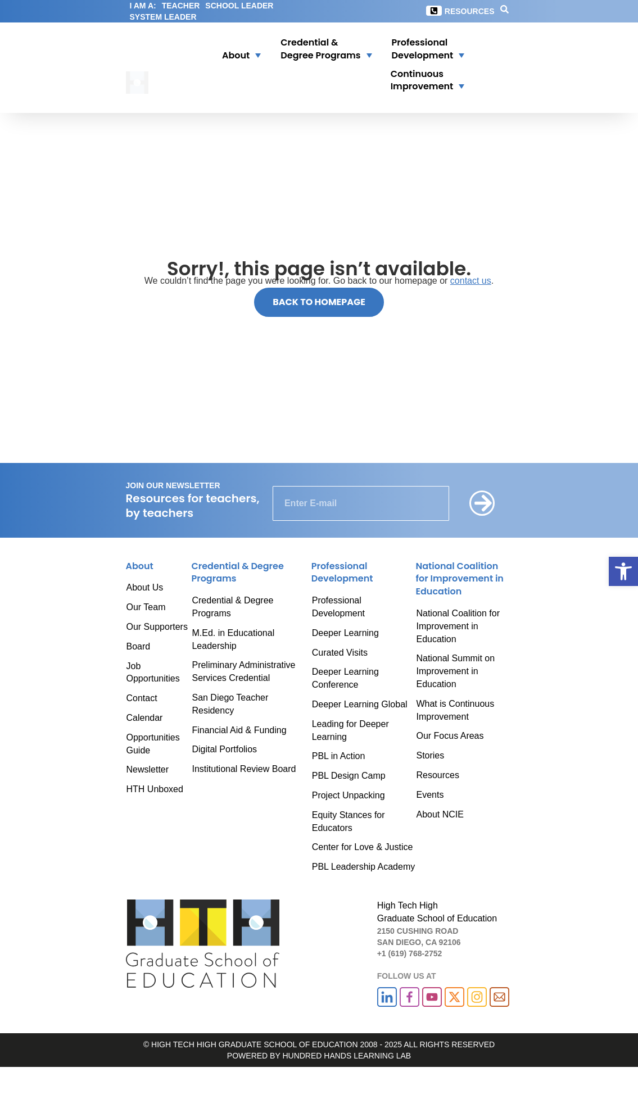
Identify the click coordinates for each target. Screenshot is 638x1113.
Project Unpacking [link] (348, 795)
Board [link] (138, 646)
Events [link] (430, 794)
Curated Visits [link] (340, 652)
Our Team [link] (146, 607)
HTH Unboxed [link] (154, 789)
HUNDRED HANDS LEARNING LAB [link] (346, 1055)
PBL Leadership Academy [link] (363, 866)
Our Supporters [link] (157, 627)
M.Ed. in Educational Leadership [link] (233, 639)
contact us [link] (470, 280)
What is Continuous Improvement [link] (455, 710)
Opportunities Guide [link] (153, 744)
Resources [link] (470, 11)
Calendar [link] (144, 718)
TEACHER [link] (181, 5)
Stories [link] (430, 755)
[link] (623, 571)
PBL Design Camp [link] (349, 775)
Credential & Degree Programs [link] (232, 607)
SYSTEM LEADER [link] (163, 16)
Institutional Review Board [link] (244, 769)
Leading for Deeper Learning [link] (350, 730)
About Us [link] (145, 587)
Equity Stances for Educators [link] (348, 821)
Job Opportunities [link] (153, 672)
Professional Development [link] (338, 607)
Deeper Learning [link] (345, 633)
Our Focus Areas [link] (449, 736)
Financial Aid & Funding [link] (239, 730)
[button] (234, 49)
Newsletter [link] (147, 769)
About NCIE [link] (439, 814)
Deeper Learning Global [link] (360, 704)
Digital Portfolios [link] (224, 749)
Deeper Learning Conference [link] (345, 678)
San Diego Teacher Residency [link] (230, 704)
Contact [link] (141, 698)
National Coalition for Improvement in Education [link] (458, 626)
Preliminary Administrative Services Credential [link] (243, 671)
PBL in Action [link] (338, 756)
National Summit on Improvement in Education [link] (455, 671)
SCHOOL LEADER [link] (239, 5)
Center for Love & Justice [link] (362, 847)
